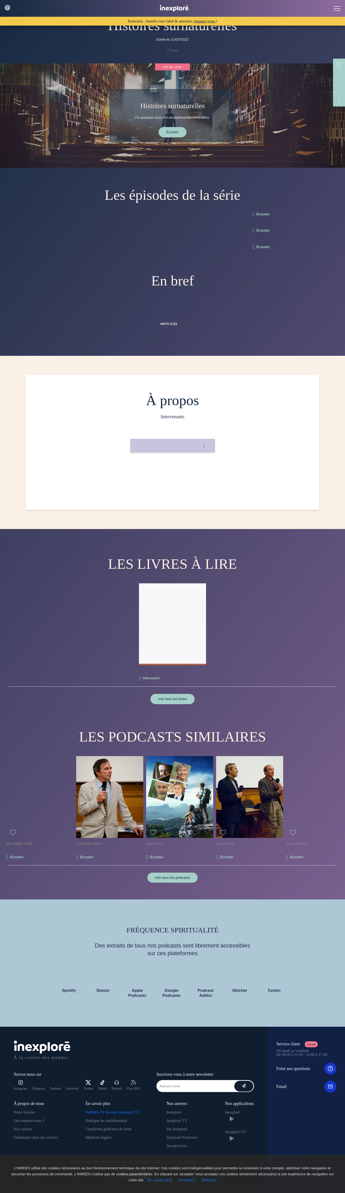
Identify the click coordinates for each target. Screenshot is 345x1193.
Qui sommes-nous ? (29, 1121)
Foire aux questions (306, 1069)
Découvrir (151, 678)
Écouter (172, 132)
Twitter (88, 1085)
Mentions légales (99, 1137)
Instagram (20, 1085)
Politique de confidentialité (106, 1121)
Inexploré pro (177, 1146)
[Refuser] (209, 1180)
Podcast (117, 1085)
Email (306, 1087)
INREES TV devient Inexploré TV (112, 1112)
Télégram (38, 1088)
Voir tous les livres (172, 699)
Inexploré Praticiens (182, 1137)
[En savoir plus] (159, 1180)
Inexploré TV (177, 1121)
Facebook (72, 1088)
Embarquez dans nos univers (36, 1137)
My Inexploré (177, 1129)
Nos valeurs (23, 1129)
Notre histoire (24, 1112)
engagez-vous (205, 21)
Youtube (55, 1088)
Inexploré (174, 1112)
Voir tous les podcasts (172, 877)
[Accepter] (187, 1180)
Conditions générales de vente (109, 1129)
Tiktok (102, 1085)
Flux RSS (133, 1085)
